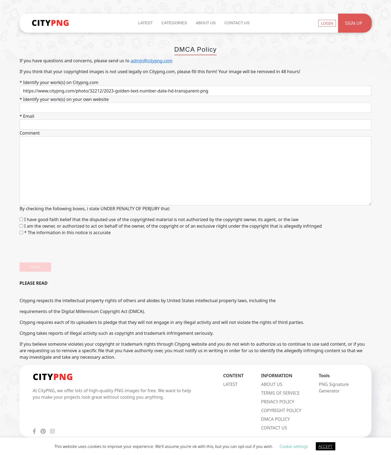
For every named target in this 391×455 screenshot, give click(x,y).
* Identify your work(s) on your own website (64, 99)
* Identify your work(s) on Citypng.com (59, 82)
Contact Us (237, 23)
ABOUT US (271, 384)
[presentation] (61, 249)
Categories (174, 23)
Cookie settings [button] (294, 446)
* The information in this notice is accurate (65, 233)
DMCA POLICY (275, 419)
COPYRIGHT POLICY (281, 410)
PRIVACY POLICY (277, 402)
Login (327, 23)
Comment (30, 133)
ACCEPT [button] (326, 446)
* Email (27, 116)
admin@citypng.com (151, 61)
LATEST (230, 384)
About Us (206, 23)
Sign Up (353, 23)
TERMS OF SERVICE (280, 393)
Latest (145, 23)
